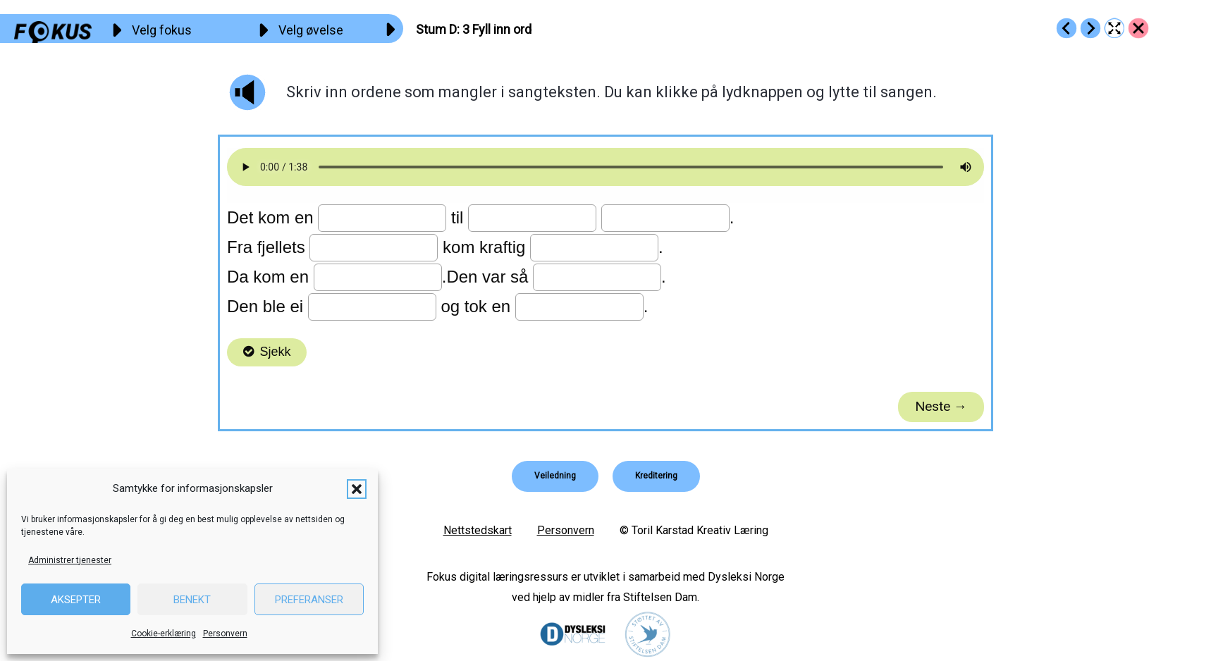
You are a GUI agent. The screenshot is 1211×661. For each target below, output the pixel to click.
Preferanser (309, 599)
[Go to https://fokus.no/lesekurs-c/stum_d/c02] (1066, 28)
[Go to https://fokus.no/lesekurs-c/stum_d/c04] (1090, 28)
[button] (357, 489)
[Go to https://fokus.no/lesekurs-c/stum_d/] (1138, 28)
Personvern (225, 633)
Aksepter (76, 599)
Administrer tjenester (69, 560)
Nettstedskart (477, 530)
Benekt (192, 599)
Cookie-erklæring (163, 633)
